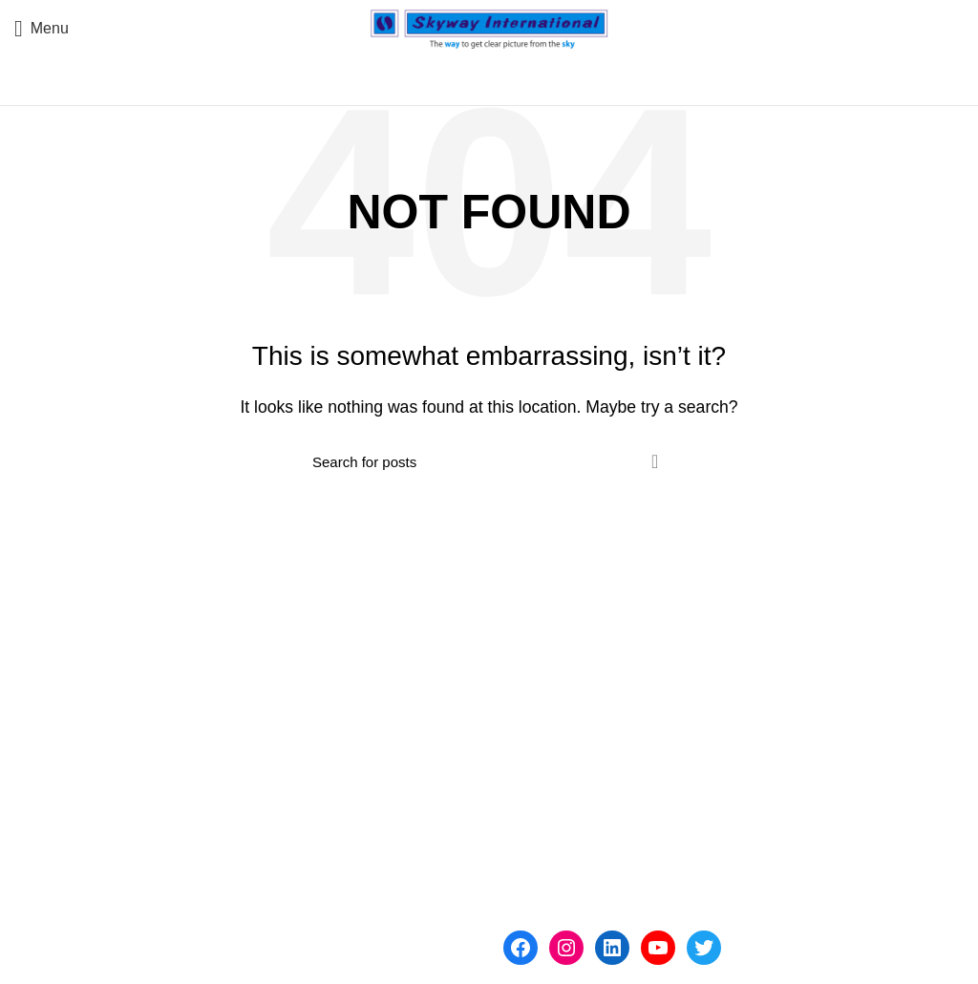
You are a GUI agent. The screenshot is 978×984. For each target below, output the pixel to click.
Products (533, 720)
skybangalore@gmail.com (368, 917)
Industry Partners (561, 756)
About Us (534, 684)
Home (523, 648)
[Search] (489, 461)
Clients (526, 791)
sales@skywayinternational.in (174, 917)
